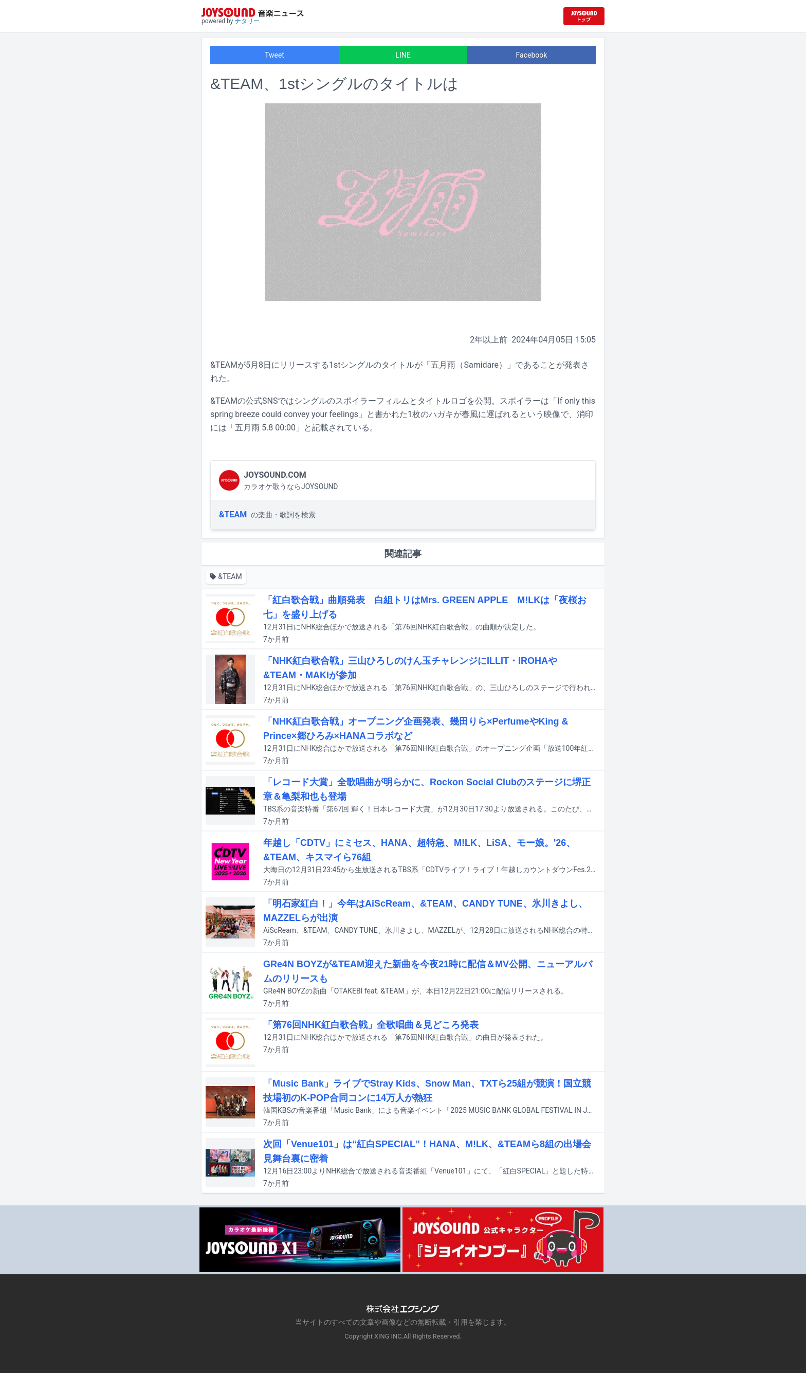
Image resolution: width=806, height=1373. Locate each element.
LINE (402, 55)
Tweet (274, 55)
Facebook (531, 55)
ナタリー (247, 21)
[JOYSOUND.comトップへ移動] (583, 16)
